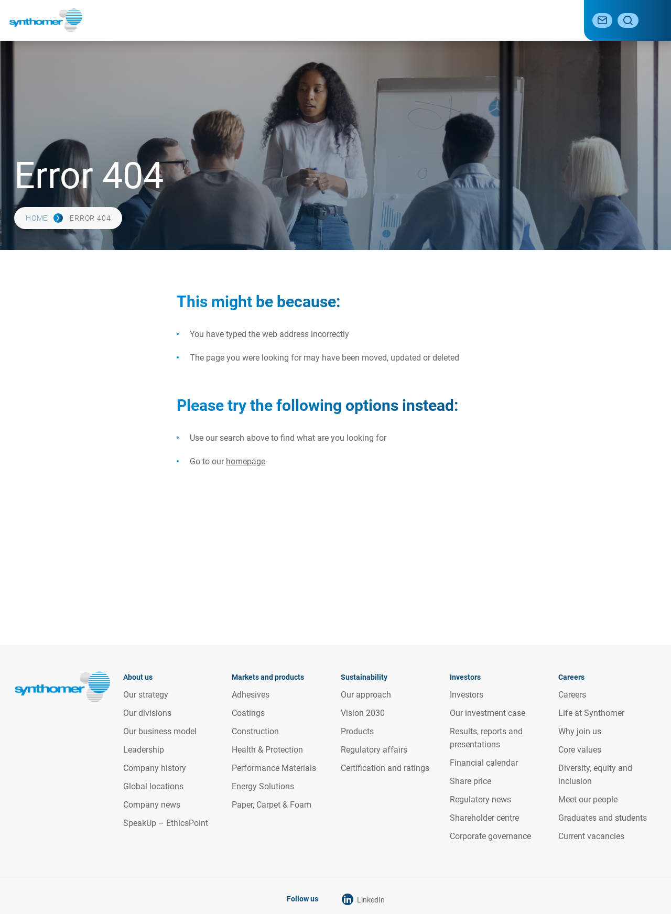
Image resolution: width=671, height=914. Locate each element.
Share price (470, 781)
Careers (550, 20)
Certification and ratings (385, 767)
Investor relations (448, 20)
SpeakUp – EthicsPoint (165, 823)
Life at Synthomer (591, 712)
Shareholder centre (484, 817)
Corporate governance (490, 836)
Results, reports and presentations (486, 737)
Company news (151, 804)
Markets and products (293, 20)
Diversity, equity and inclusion (595, 774)
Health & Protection (267, 749)
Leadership (143, 749)
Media (508, 20)
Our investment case (487, 712)
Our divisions (147, 712)
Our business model (160, 731)
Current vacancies (591, 836)
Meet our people (588, 799)
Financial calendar (484, 762)
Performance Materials (274, 767)
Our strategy (145, 694)
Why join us (579, 731)
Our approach (366, 694)
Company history (154, 767)
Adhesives (250, 694)
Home (37, 218)
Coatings (248, 712)
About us (219, 20)
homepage (245, 461)
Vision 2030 (363, 712)
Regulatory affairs (374, 749)
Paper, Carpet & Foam (271, 804)
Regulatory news (480, 799)
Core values (579, 749)
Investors (466, 694)
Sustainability (375, 20)
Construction (255, 731)
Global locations (153, 786)
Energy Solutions (263, 786)
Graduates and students (602, 817)
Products (357, 731)
